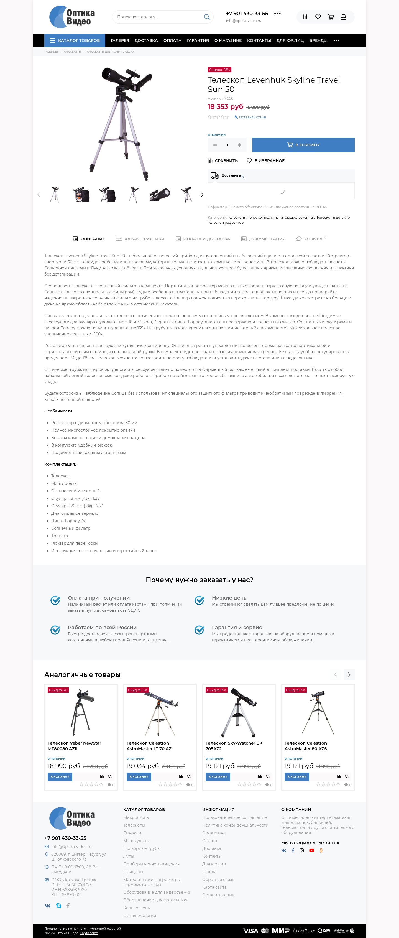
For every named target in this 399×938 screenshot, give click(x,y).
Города (209, 871)
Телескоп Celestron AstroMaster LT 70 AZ (149, 745)
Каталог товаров (75, 40)
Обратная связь (218, 879)
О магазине (228, 40)
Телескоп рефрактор (226, 222)
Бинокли (132, 832)
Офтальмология (139, 915)
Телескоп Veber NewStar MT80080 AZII (74, 745)
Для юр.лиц (290, 40)
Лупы (128, 856)
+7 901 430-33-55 (247, 14)
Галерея (120, 40)
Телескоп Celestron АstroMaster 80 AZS (306, 745)
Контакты (259, 40)
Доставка (146, 40)
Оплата (172, 40)
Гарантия (198, 40)
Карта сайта (214, 887)
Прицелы (133, 871)
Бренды (319, 40)
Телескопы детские (333, 217)
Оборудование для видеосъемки (157, 892)
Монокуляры (136, 840)
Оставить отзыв (218, 895)
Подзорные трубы (141, 848)
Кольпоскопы (137, 907)
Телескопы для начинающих (272, 217)
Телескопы (237, 217)
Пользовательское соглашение (234, 817)
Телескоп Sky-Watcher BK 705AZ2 (234, 745)
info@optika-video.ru (71, 846)
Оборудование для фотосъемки (156, 900)
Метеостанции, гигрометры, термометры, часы (152, 882)
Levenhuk (306, 217)
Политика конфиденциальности (235, 825)
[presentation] (38, 194)
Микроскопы (136, 817)
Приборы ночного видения (151, 863)
